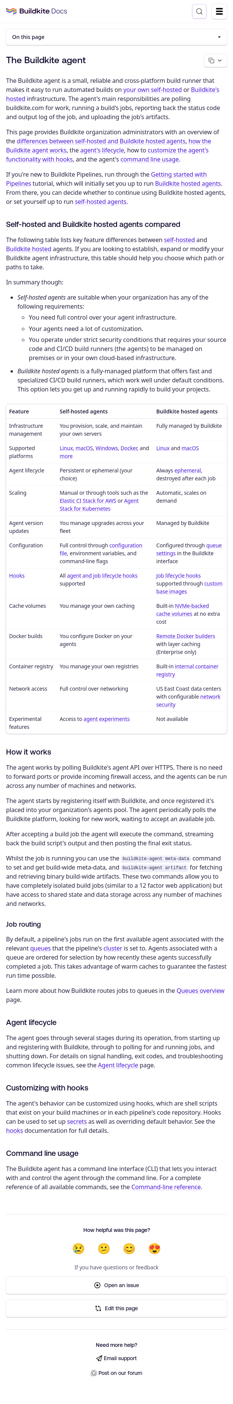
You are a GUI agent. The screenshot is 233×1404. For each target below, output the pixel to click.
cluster (112, 948)
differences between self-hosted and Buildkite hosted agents (101, 141)
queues (40, 948)
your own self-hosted (152, 89)
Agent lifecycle (31, 1022)
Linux (66, 448)
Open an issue (116, 1285)
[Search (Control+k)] (199, 11)
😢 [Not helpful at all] (78, 1248)
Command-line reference (166, 1187)
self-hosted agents (101, 201)
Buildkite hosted (28, 249)
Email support (116, 1358)
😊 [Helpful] (129, 1248)
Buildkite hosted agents (188, 183)
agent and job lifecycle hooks (102, 575)
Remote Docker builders (185, 636)
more (65, 456)
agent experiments (107, 718)
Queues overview (200, 990)
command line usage (149, 159)
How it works (28, 751)
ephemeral (187, 470)
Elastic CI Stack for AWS (87, 500)
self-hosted (179, 240)
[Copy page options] (215, 60)
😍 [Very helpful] (154, 1248)
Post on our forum (116, 1373)
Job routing (23, 924)
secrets (77, 1121)
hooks (14, 1130)
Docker (128, 448)
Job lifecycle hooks (178, 575)
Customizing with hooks (47, 1087)
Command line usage (42, 1153)
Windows (106, 448)
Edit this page (116, 1308)
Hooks (17, 575)
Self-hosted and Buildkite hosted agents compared (93, 224)
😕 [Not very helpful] (104, 1248)
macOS (84, 448)
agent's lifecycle (102, 150)
